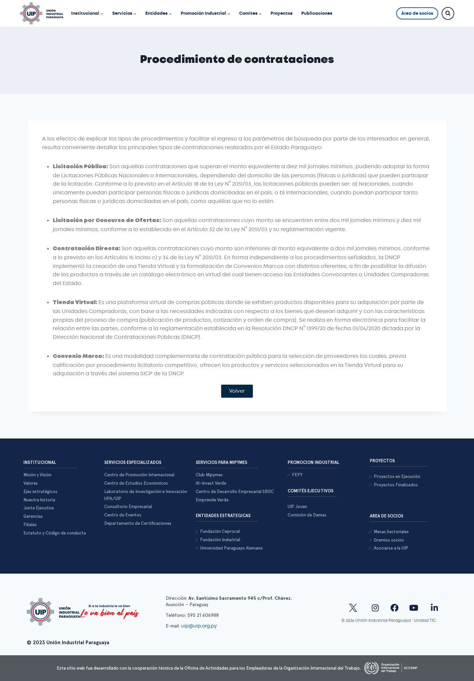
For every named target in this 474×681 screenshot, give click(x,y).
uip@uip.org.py (199, 626)
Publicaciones (316, 13)
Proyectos (282, 13)
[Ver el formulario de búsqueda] (448, 13)
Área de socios (417, 13)
